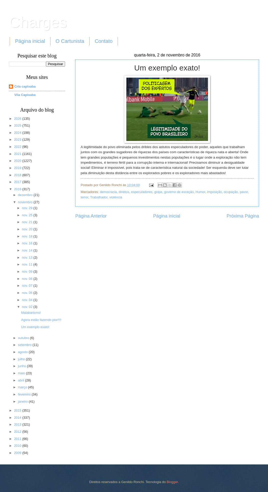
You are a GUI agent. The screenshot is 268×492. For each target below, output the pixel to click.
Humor (200, 192)
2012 (18, 432)
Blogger (172, 482)
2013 (18, 424)
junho (22, 366)
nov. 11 (27, 264)
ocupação (231, 192)
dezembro (25, 195)
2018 (18, 175)
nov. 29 (27, 208)
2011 (18, 439)
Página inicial (30, 41)
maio (22, 373)
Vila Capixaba (25, 95)
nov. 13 (27, 257)
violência (115, 197)
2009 (18, 453)
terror (84, 197)
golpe (158, 192)
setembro (25, 345)
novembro (25, 202)
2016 (18, 189)
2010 (18, 446)
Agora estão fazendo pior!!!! (41, 320)
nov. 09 (27, 271)
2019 (18, 168)
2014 (18, 417)
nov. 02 (27, 307)
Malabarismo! (31, 313)
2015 (18, 410)
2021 (18, 154)
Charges (38, 22)
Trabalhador (98, 197)
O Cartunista (70, 41)
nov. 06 (27, 293)
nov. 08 (27, 279)
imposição (214, 192)
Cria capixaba (25, 86)
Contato (104, 41)
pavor (244, 192)
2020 (18, 161)
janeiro (23, 401)
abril (21, 380)
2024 (18, 133)
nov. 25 (27, 215)
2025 (18, 125)
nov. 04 (27, 300)
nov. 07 (27, 285)
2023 (18, 139)
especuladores (142, 192)
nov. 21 (27, 222)
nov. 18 (27, 236)
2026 (18, 119)
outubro (24, 338)
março (23, 387)
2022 (18, 147)
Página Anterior (91, 216)
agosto (23, 352)
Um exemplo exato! (35, 327)
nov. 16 (27, 243)
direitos (124, 192)
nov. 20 (27, 229)
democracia (108, 192)
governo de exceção (179, 192)
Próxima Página (243, 216)
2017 (18, 182)
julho (22, 359)
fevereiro (25, 394)
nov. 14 (27, 250)
